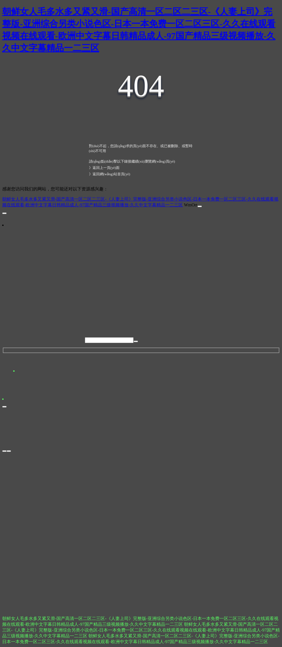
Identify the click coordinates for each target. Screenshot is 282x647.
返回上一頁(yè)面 (106, 168)
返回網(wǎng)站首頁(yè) (111, 174)
